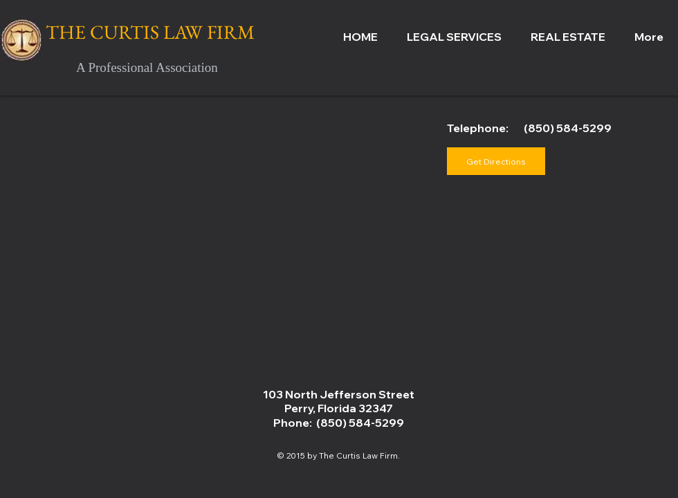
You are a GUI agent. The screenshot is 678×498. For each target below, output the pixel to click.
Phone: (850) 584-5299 (338, 423)
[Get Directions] (496, 161)
